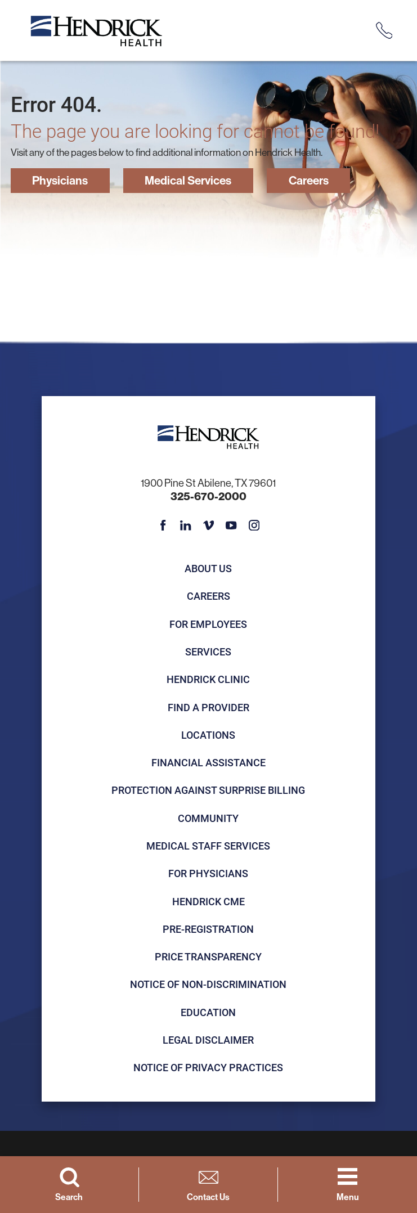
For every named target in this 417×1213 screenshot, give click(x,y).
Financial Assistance (208, 763)
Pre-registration (208, 929)
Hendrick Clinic (208, 679)
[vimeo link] (209, 526)
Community (208, 818)
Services (208, 652)
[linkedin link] (186, 526)
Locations (208, 735)
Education (208, 1012)
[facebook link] (163, 526)
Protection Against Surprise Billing (208, 791)
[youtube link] (231, 526)
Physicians (61, 180)
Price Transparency (208, 957)
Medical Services (192, 180)
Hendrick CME (208, 902)
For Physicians (208, 873)
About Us (208, 569)
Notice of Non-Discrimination (208, 985)
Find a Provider (208, 708)
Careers (318, 180)
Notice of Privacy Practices (208, 1068)
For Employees (208, 624)
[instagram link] (254, 526)
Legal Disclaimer (208, 1040)
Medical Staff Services (208, 846)
